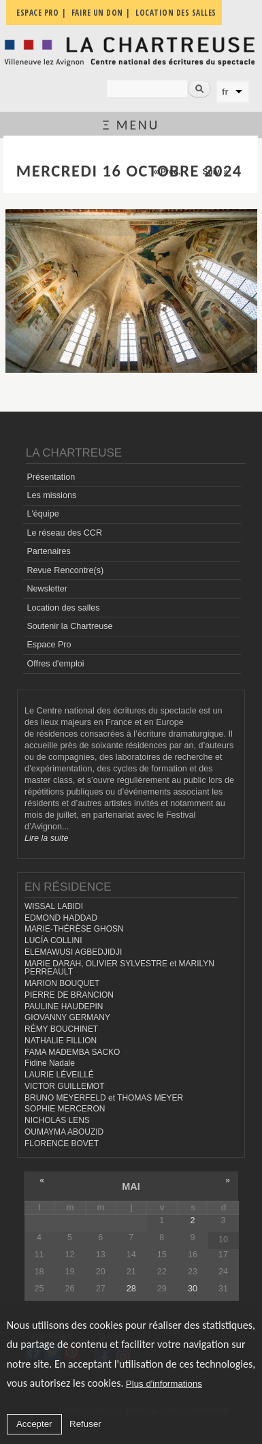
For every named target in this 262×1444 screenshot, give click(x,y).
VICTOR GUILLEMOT (64, 1086)
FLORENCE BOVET (61, 1143)
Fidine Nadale (49, 1063)
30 (192, 1288)
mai (131, 1186)
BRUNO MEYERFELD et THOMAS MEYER (103, 1098)
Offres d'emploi (55, 664)
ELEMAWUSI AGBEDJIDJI (73, 952)
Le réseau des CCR (64, 533)
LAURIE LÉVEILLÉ (59, 1074)
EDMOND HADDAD (60, 918)
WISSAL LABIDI (53, 906)
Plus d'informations (164, 1384)
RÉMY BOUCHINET (61, 1029)
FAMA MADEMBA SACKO (72, 1052)
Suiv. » (215, 171)
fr (225, 92)
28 (131, 1288)
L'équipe (43, 514)
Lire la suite (46, 838)
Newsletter (47, 589)
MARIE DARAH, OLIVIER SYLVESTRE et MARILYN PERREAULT (119, 968)
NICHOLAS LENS (57, 1120)
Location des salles (63, 608)
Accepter (34, 1424)
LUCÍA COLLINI (53, 940)
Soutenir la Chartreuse (69, 626)
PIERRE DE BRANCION (69, 995)
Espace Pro (49, 644)
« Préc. (167, 171)
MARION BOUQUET (61, 983)
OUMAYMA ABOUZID (63, 1132)
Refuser (85, 1424)
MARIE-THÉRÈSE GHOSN (74, 929)
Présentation (51, 477)
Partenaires (48, 551)
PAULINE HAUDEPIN (63, 1006)
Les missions (51, 495)
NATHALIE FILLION (60, 1040)
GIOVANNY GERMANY (67, 1017)
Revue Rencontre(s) (65, 570)
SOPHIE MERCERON (64, 1108)
